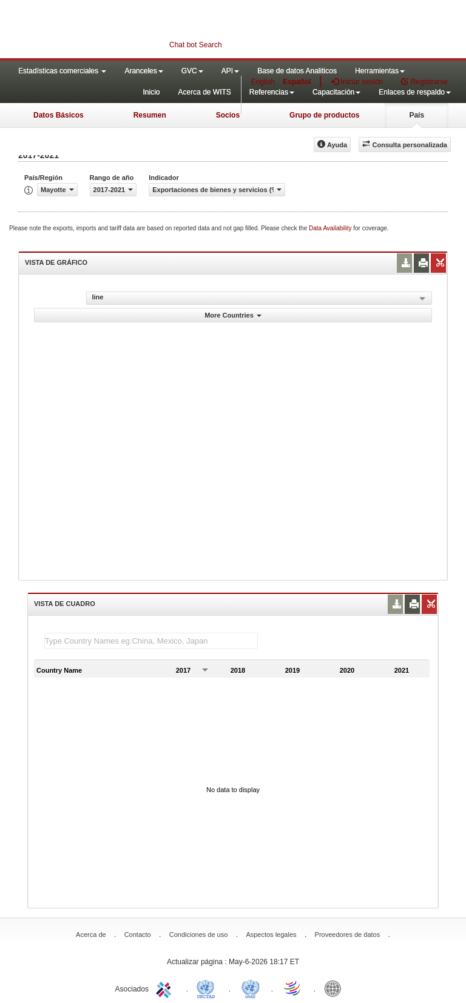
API (230, 71)
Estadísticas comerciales (62, 71)
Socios (228, 115)
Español (297, 82)
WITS (121, 30)
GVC (192, 71)
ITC (166, 988)
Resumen (149, 115)
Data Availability (331, 228)
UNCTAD (208, 988)
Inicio (151, 92)
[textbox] (151, 641)
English (263, 82)
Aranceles (143, 71)
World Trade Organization (293, 988)
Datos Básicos (58, 115)
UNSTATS (250, 988)
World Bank (335, 988)
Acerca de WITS (204, 92)
